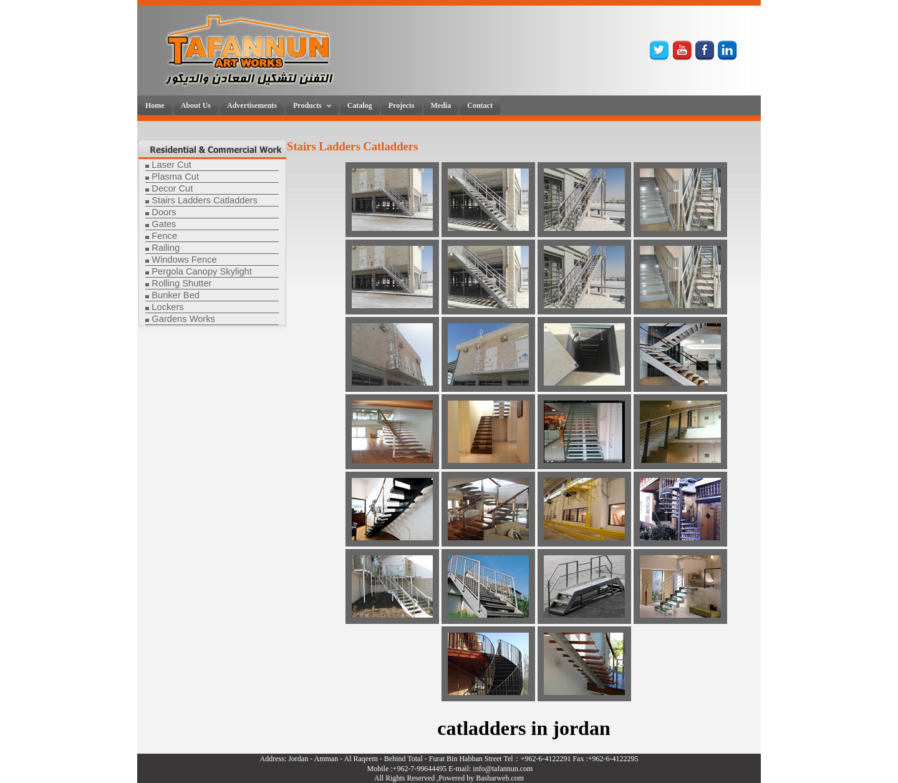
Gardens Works (183, 319)
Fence (164, 236)
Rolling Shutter (181, 283)
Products (309, 106)
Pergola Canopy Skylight (202, 271)
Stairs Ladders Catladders (204, 200)
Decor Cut (172, 188)
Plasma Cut (175, 177)
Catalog (359, 105)
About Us (196, 105)
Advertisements (252, 105)
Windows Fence (184, 260)
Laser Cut (171, 165)
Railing (166, 248)
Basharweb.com (500, 778)
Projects (402, 105)
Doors (164, 212)
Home (155, 105)
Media (441, 105)
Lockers (167, 307)
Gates (164, 224)
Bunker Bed (176, 295)
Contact (480, 105)
